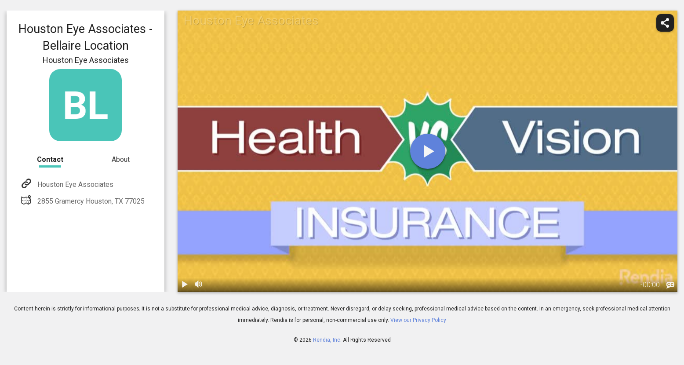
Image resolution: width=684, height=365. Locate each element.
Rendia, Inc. (327, 340)
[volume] (199, 285)
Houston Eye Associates (74, 184)
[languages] (670, 285)
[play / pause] (185, 285)
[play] (427, 151)
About (121, 159)
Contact (50, 159)
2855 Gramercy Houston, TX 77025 (90, 201)
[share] (665, 23)
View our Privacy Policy (418, 320)
